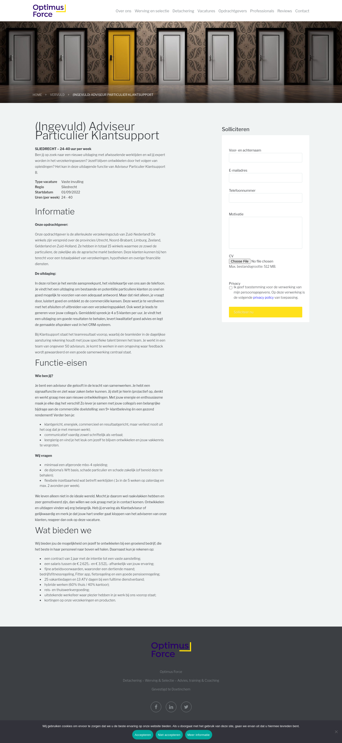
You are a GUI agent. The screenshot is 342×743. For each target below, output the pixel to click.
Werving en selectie (152, 11)
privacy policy (263, 297)
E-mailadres (238, 170)
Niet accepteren (169, 735)
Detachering (183, 11)
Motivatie (236, 214)
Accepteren (143, 735)
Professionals (262, 11)
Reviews (284, 11)
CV (231, 256)
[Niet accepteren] (336, 731)
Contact (302, 11)
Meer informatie (199, 735)
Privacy (234, 283)
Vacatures (206, 11)
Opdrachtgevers (233, 11)
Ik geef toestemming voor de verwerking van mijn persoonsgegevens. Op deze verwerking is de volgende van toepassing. (269, 292)
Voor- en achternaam (245, 150)
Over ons (124, 11)
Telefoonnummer (242, 190)
